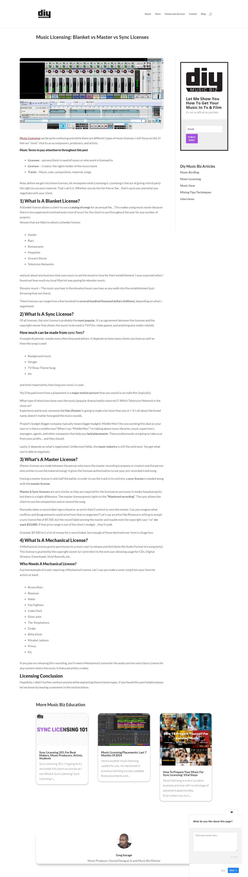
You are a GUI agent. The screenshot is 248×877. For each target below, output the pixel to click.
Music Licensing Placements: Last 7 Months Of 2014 (123, 754)
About (148, 14)
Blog (203, 14)
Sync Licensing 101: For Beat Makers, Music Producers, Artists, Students (61, 755)
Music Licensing (30, 138)
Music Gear (187, 185)
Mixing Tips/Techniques (195, 192)
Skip (223, 870)
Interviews (187, 199)
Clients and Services (175, 14)
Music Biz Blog (189, 172)
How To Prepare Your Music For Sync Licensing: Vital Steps (183, 773)
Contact (193, 14)
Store (158, 14)
